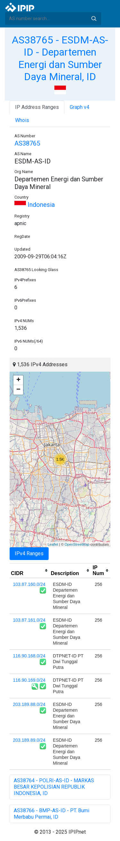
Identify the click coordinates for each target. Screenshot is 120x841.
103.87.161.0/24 (29, 620)
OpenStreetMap (77, 544)
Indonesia (34, 204)
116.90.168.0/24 (29, 655)
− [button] (18, 390)
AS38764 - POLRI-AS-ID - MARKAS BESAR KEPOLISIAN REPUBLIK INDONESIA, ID (54, 786)
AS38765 (27, 143)
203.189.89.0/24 (29, 740)
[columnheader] (30, 570)
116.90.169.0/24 (29, 680)
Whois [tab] (22, 120)
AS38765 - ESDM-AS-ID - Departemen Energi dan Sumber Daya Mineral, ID (60, 58)
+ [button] (18, 380)
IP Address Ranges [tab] (37, 107)
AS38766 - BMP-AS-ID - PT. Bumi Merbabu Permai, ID (51, 813)
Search (93, 18)
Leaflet (53, 544)
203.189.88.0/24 (29, 704)
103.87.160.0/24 (29, 584)
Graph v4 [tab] (79, 107)
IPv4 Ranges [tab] (29, 553)
